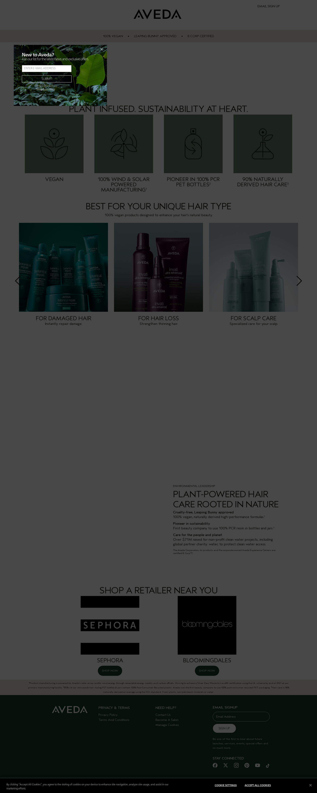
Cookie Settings (226, 785)
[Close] (310, 785)
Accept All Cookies (258, 785)
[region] (158, 786)
